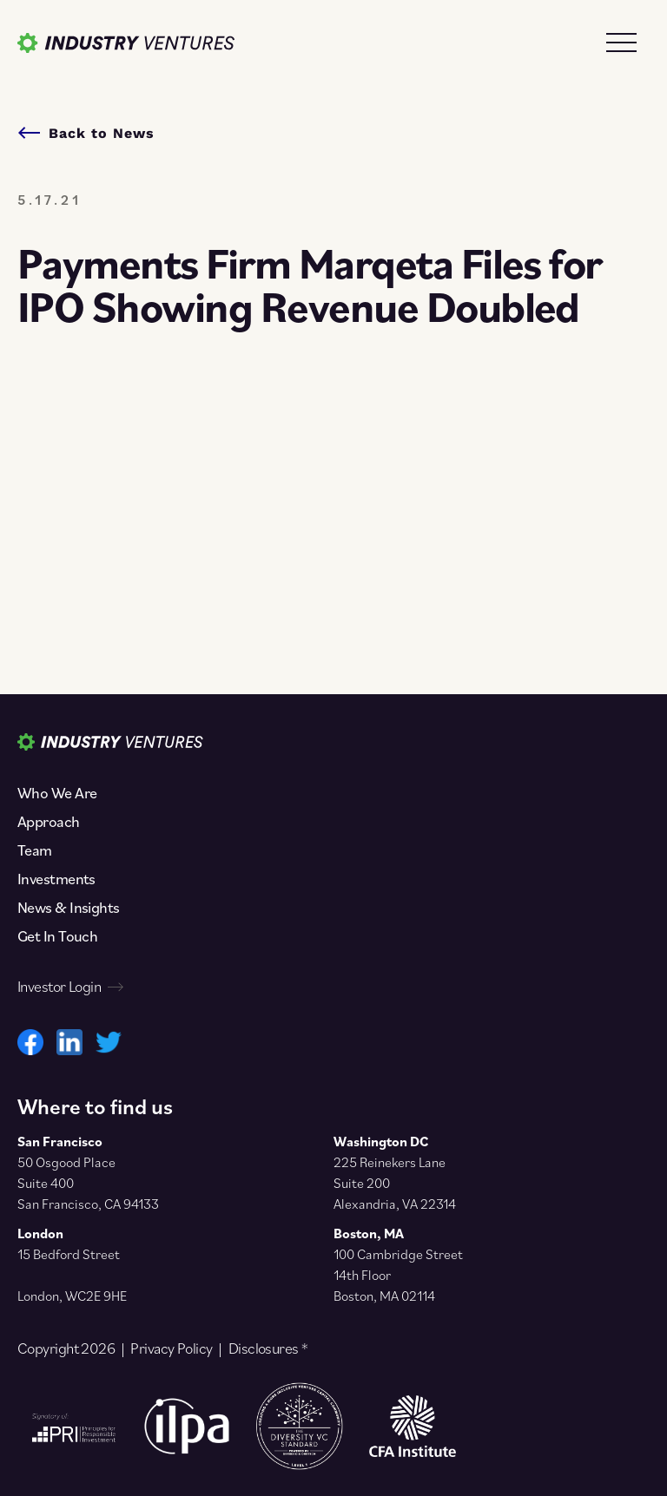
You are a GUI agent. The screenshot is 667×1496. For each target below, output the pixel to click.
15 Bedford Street (68, 1254)
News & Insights (68, 907)
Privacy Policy (171, 1348)
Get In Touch (57, 936)
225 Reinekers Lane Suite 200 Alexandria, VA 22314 (395, 1182)
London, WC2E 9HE (72, 1295)
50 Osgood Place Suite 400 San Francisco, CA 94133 (88, 1182)
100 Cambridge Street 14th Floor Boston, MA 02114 (398, 1274)
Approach (48, 822)
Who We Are (56, 793)
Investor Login (69, 986)
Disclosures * (268, 1348)
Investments (56, 879)
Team (34, 850)
